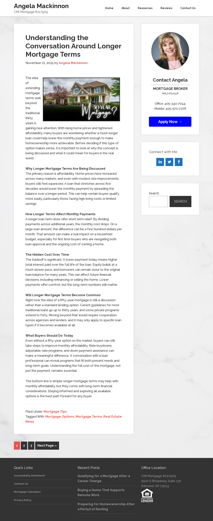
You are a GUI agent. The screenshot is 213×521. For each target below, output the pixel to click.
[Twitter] (169, 162)
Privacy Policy (22, 499)
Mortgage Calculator (27, 491)
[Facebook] (179, 162)
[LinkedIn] (160, 162)
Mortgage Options (59, 416)
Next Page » (47, 445)
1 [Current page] (17, 445)
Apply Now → (170, 121)
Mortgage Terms (89, 416)
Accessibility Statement (29, 475)
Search (154, 193)
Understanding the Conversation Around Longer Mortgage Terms (73, 46)
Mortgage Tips (55, 411)
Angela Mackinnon (41, 5)
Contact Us (21, 483)
